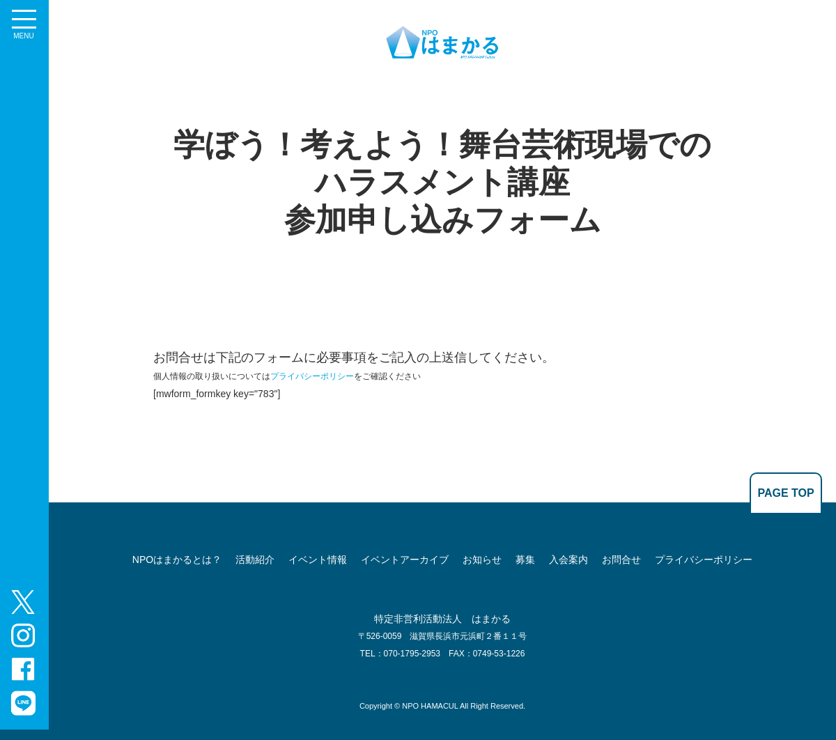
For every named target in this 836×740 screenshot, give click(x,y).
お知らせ (482, 559)
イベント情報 (317, 559)
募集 (525, 559)
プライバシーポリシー (312, 376)
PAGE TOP (785, 493)
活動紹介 (254, 559)
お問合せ (621, 559)
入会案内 (568, 559)
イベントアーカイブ (405, 559)
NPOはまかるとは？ (177, 559)
